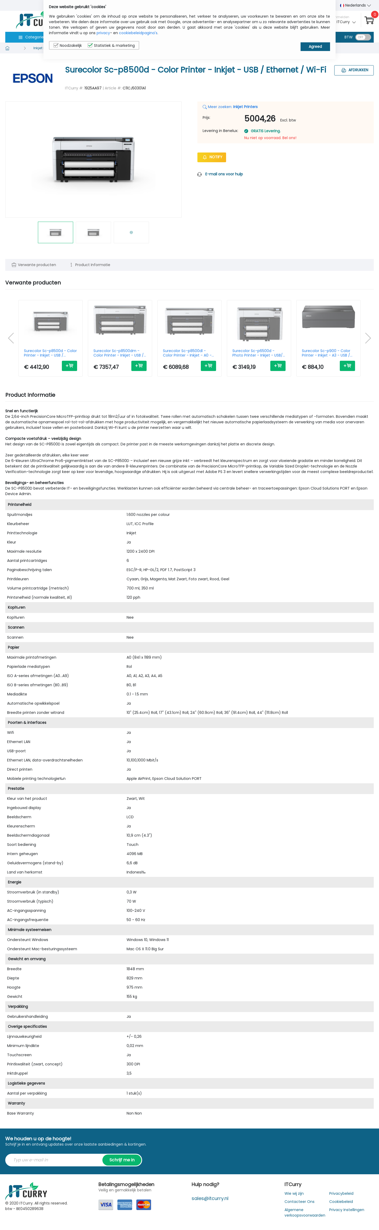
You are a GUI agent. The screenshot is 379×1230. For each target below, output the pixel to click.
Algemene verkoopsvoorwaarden (305, 1212)
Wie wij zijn (294, 1193)
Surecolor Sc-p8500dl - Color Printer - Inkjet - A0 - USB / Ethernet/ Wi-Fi (187, 353)
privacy (103, 32)
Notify (211, 157)
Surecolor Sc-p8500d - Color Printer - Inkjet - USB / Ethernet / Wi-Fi (50, 353)
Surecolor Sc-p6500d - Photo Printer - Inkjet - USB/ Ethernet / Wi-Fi (257, 353)
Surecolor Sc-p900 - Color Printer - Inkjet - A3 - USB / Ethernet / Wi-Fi (326, 353)
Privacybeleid (341, 1193)
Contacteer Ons (300, 1201)
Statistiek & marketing (111, 45)
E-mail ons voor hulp (224, 174)
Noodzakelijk (67, 45)
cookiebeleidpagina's (138, 32)
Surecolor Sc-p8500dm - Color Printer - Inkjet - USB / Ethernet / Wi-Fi (118, 353)
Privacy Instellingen (346, 1209)
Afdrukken (354, 70)
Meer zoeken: (230, 106)
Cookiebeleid (341, 1201)
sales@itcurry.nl (210, 1198)
